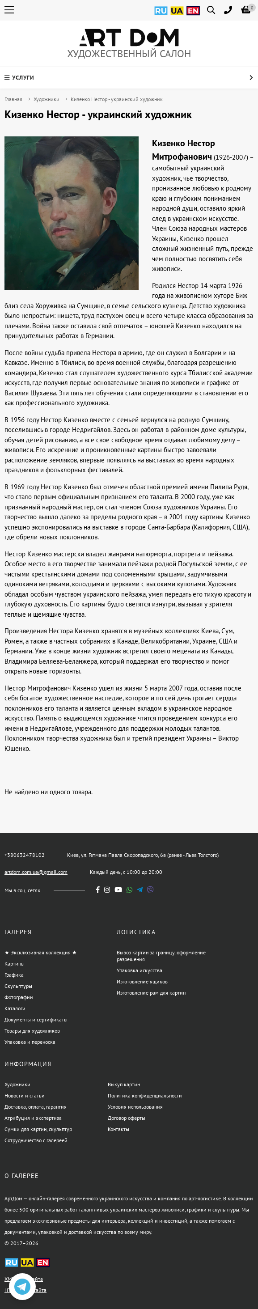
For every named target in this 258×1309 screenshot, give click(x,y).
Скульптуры (18, 986)
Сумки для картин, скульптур (38, 1129)
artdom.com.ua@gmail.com (36, 871)
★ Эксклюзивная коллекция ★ (40, 952)
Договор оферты (126, 1117)
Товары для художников (32, 1030)
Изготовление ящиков (142, 981)
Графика (14, 974)
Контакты (118, 1129)
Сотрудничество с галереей (36, 1140)
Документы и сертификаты (36, 1019)
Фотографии (18, 997)
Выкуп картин (124, 1084)
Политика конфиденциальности (145, 1095)
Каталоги (14, 1008)
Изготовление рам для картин (151, 992)
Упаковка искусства (139, 970)
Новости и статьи (24, 1095)
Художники (46, 99)
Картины (14, 963)
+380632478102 (24, 854)
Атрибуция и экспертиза (33, 1117)
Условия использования (135, 1106)
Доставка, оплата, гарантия (35, 1106)
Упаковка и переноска (29, 1041)
